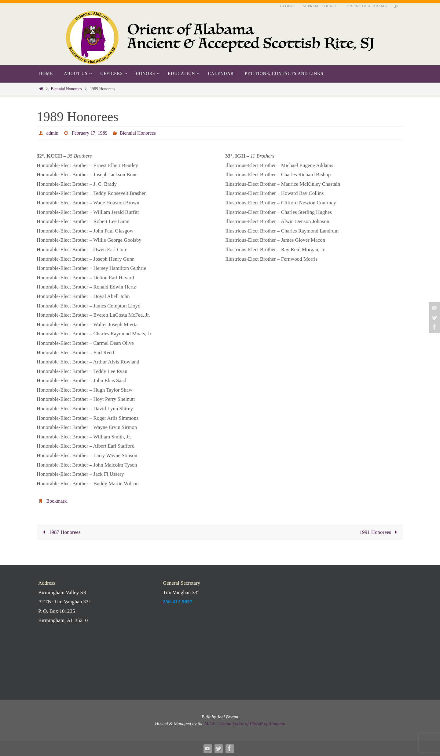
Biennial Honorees (66, 89)
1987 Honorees (60, 532)
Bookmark (56, 501)
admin (52, 133)
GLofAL (287, 6)
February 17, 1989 (90, 133)
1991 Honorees (380, 532)
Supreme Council (321, 6)
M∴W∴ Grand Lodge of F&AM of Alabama (244, 723)
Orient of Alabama (367, 6)
